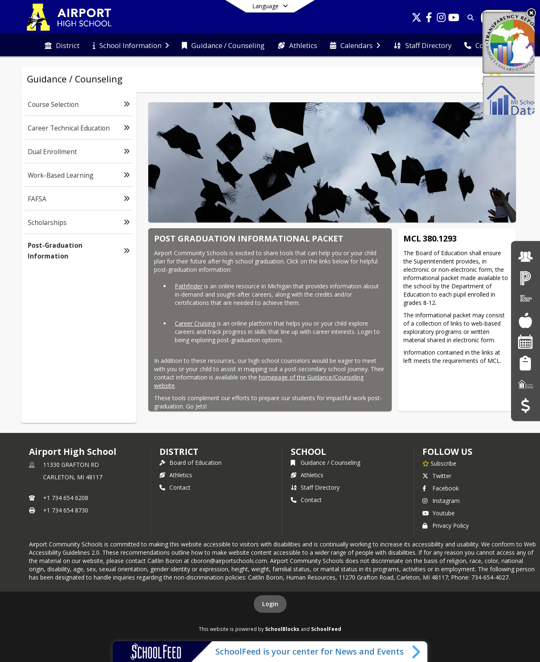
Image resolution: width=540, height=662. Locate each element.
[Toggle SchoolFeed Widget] (416, 651)
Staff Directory (315, 487)
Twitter (436, 476)
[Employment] (525, 256)
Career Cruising (195, 323)
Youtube (438, 513)
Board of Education (190, 462)
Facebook (440, 488)
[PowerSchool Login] (525, 278)
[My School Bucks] (525, 299)
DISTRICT (178, 451)
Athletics (175, 475)
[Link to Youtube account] (454, 19)
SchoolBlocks (282, 629)
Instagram (441, 501)
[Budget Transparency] (525, 405)
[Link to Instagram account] (441, 19)
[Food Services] (525, 320)
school (308, 451)
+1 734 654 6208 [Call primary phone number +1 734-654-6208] (65, 498)
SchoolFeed (326, 629)
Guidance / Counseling (325, 462)
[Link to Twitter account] (416, 19)
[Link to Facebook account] (429, 19)
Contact (174, 487)
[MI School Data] (525, 384)
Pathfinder (188, 286)
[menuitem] (62, 45)
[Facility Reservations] (525, 341)
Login (270, 604)
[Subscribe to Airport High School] (439, 463)
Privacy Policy (445, 525)
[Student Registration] (525, 363)
